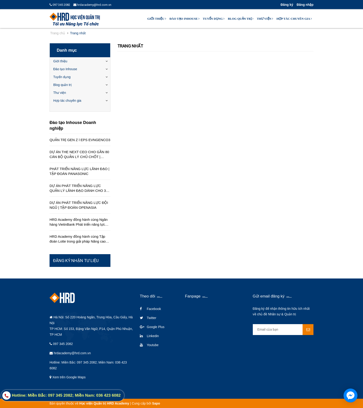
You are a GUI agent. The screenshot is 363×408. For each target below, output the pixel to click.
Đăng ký (287, 4)
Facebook (154, 309)
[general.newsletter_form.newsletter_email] (283, 329)
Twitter (151, 318)
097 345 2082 (60, 4)
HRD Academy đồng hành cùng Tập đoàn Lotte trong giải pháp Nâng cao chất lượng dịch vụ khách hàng (78, 239)
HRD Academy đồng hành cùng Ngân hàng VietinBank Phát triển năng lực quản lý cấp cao (79, 222)
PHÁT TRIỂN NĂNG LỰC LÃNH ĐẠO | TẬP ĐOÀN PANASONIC (79, 171)
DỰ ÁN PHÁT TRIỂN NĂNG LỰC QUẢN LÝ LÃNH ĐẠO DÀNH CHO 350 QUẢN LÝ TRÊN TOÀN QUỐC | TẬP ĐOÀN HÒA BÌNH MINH (80, 188)
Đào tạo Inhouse (184, 18)
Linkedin (153, 336)
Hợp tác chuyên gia (294, 18)
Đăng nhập (305, 4)
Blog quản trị (240, 18)
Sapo (156, 403)
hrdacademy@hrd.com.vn (92, 4)
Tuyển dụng (214, 18)
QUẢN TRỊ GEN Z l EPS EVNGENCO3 (80, 140)
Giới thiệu (156, 18)
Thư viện (265, 18)
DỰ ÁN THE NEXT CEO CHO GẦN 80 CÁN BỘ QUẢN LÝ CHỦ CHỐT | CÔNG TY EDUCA (79, 154)
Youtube (153, 345)
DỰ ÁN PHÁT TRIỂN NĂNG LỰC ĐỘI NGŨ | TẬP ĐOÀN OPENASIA (79, 205)
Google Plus (155, 327)
